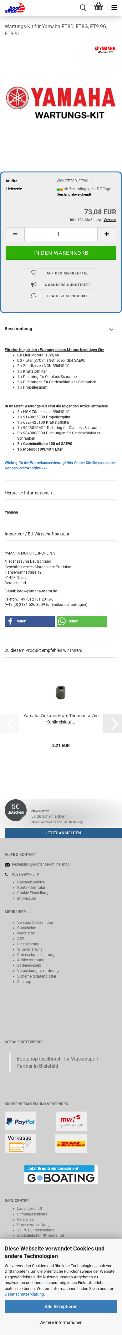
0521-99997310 (25, 874)
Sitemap (24, 982)
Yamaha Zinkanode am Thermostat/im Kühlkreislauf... (61, 718)
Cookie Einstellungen (35, 893)
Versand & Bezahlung (35, 922)
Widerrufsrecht (29, 949)
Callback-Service (31, 882)
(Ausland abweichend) (74, 194)
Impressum (26, 898)
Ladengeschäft (29, 1208)
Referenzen (26, 1219)
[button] (15, 234)
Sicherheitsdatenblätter (36, 976)
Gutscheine (26, 928)
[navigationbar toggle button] (114, 8)
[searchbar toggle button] (83, 8)
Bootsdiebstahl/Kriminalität (40, 1235)
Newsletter (26, 933)
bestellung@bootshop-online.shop (41, 864)
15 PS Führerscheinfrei (36, 1230)
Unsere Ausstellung (33, 1225)
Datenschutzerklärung (24, 1294)
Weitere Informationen (61, 1322)
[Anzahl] (61, 234)
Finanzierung (28, 944)
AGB (20, 939)
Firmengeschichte (32, 1214)
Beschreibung (18, 328)
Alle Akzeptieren (61, 1306)
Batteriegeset (28, 965)
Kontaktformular (31, 887)
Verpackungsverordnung (38, 971)
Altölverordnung (30, 960)
